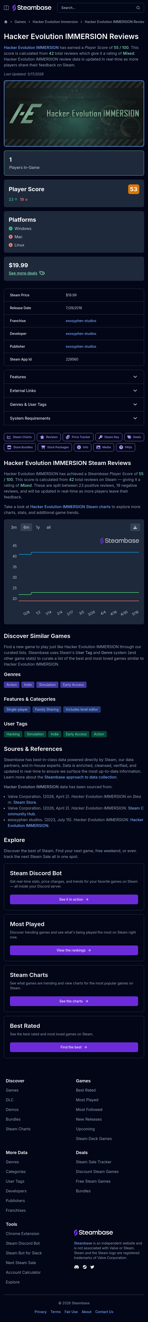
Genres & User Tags (74, 404)
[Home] (6, 22)
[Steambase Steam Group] (85, 1267)
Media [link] (103, 447)
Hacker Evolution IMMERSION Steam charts (70, 506)
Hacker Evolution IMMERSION (31, 47)
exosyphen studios (81, 321)
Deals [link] (134, 437)
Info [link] (82, 447)
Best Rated (86, 1090)
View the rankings (74, 950)
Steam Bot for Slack (24, 1253)
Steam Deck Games (94, 1138)
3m (14, 527)
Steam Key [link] (109, 437)
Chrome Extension (22, 1233)
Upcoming (85, 1128)
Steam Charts (18, 1128)
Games (20, 22)
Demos (12, 1109)
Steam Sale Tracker (94, 1161)
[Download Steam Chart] (135, 527)
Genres (12, 1161)
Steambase (83, 1243)
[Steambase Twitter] (92, 1267)
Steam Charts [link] (19, 437)
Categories (16, 1171)
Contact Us (104, 1312)
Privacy (41, 1312)
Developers (16, 1190)
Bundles (13, 1119)
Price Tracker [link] (78, 437)
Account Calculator (23, 1272)
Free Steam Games (93, 1181)
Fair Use (71, 1312)
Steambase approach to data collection (80, 777)
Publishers (15, 1200)
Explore (13, 1282)
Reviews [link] (49, 437)
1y (38, 527)
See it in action (74, 899)
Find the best (74, 1047)
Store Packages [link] (55, 447)
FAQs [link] (125, 447)
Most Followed (89, 1109)
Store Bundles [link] (20, 447)
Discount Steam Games (97, 1171)
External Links (74, 390)
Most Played (87, 1099)
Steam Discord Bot (23, 1243)
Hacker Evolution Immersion (55, 22)
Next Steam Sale (21, 1262)
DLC (10, 1099)
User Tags (15, 1181)
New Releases (89, 1119)
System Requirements (74, 418)
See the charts (74, 1001)
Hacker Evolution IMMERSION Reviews (116, 22)
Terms (56, 1312)
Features (74, 377)
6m (26, 527)
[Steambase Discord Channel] (76, 1267)
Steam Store (24, 802)
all (49, 527)
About (86, 1312)
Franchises (16, 1210)
